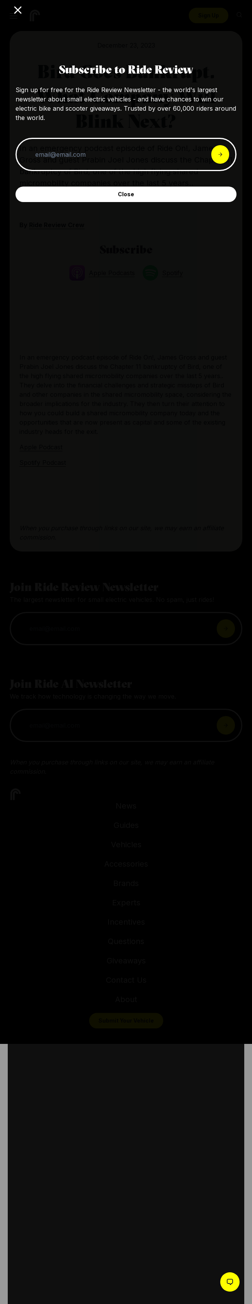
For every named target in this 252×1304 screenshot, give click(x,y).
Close (126, 194)
